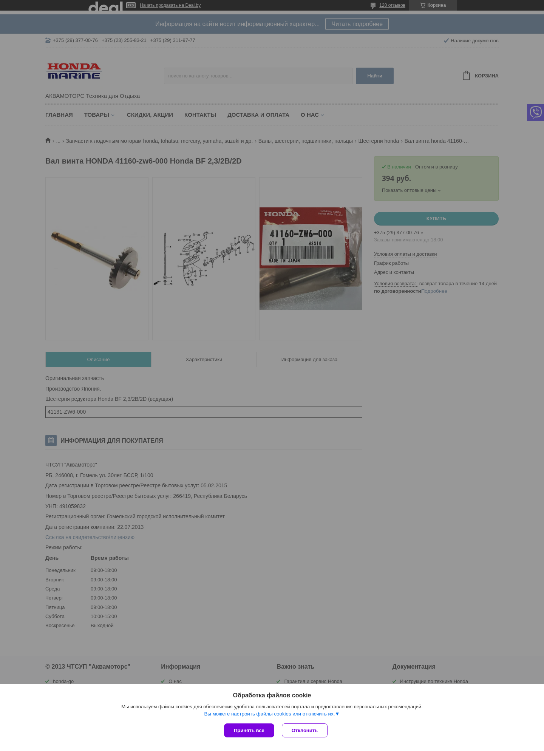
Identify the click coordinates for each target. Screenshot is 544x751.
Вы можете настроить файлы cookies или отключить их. (269, 714)
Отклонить (305, 730)
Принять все (249, 730)
